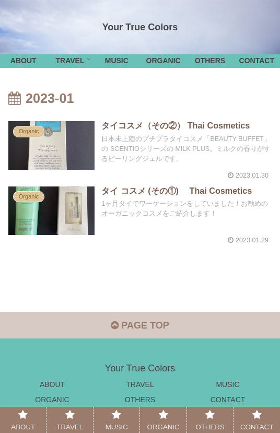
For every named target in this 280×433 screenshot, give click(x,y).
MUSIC (227, 384)
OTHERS (140, 399)
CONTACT (228, 399)
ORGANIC (52, 399)
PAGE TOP (140, 325)
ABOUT (52, 384)
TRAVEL (140, 384)
